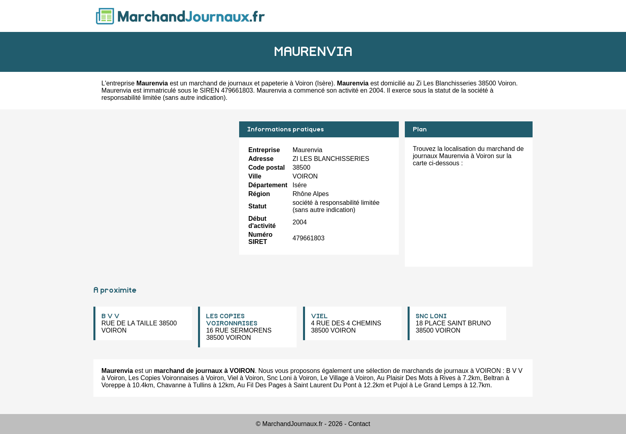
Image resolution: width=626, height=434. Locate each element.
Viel (233, 378)
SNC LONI (431, 316)
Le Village (335, 378)
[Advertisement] (163, 177)
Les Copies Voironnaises (164, 378)
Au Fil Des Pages (262, 385)
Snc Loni (279, 378)
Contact (359, 423)
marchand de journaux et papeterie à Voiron (251, 83)
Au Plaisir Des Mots (405, 378)
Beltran (493, 378)
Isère (324, 83)
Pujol (400, 385)
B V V (110, 316)
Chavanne (171, 385)
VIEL (319, 316)
